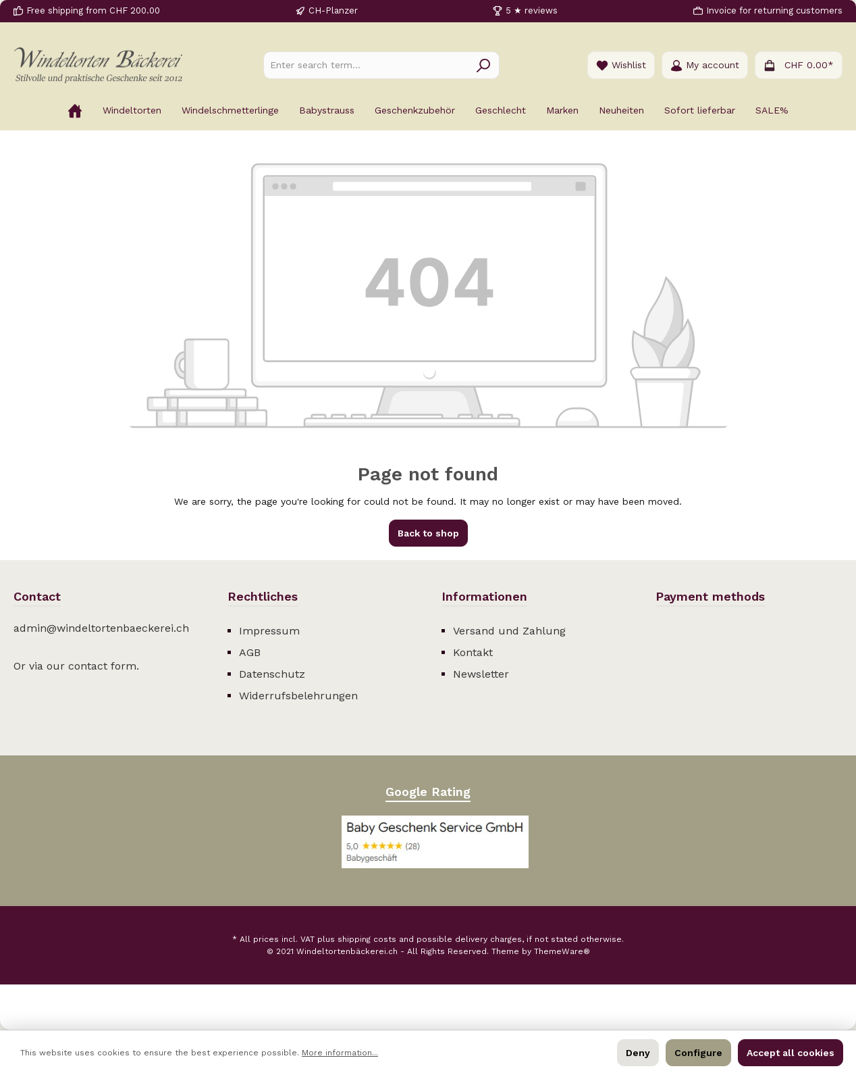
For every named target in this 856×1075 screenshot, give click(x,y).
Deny (638, 1052)
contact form (102, 665)
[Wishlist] (621, 65)
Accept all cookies (790, 1052)
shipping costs (367, 939)
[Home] (74, 110)
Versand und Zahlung (509, 630)
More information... (340, 1052)
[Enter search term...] (366, 65)
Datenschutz (272, 674)
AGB (250, 652)
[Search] (484, 65)
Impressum (269, 630)
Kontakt (473, 652)
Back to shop (428, 533)
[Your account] (705, 65)
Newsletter (481, 674)
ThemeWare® (562, 951)
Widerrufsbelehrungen (298, 695)
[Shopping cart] (798, 65)
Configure (698, 1052)
